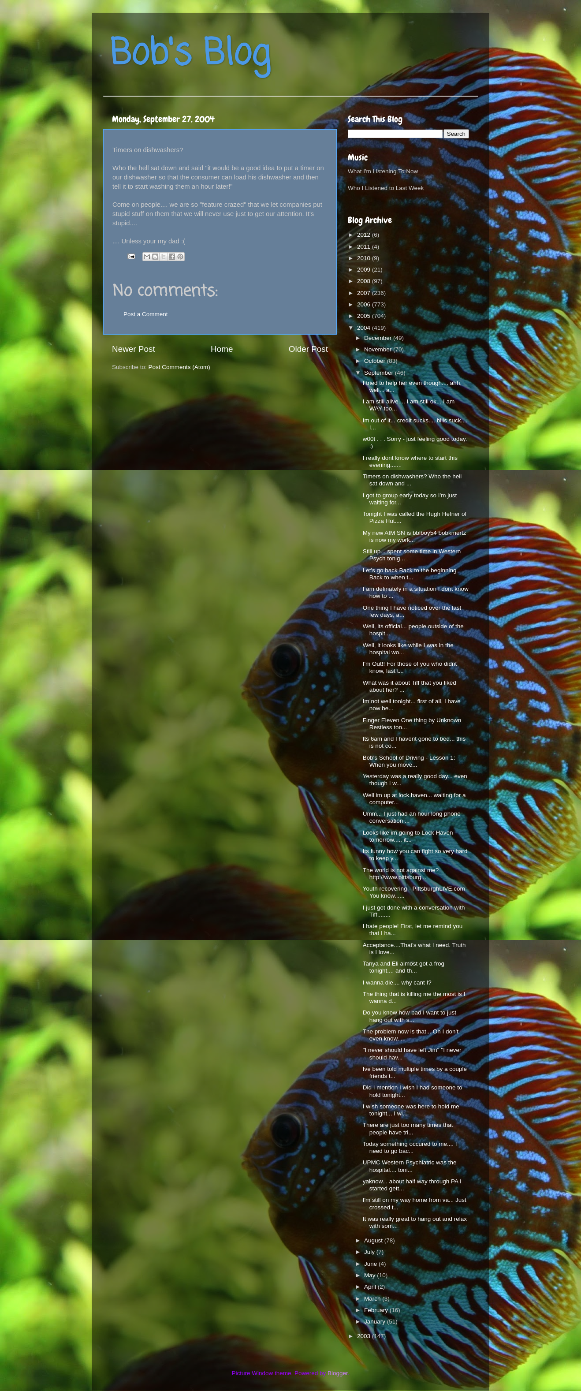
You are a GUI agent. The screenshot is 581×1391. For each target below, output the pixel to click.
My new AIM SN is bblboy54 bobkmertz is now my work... (414, 536)
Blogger (338, 1373)
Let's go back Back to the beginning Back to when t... (410, 574)
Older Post (308, 349)
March (373, 1298)
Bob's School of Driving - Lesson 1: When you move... (409, 761)
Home (222, 349)
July (370, 1252)
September (379, 372)
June (371, 1263)
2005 (364, 316)
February (377, 1310)
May (370, 1275)
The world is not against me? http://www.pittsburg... (401, 873)
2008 (364, 281)
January (375, 1321)
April (371, 1286)
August (374, 1240)
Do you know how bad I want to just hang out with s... (409, 1016)
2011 (364, 246)
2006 (364, 304)
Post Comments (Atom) (179, 367)
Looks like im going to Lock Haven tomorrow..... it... (408, 836)
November (378, 349)
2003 (364, 1336)
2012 (364, 234)
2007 (364, 293)
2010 (364, 258)
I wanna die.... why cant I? (397, 982)
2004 (364, 327)
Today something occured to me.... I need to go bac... (410, 1147)
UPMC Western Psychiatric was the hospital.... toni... (410, 1166)
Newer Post (133, 349)
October (375, 361)
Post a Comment (145, 314)
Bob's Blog (190, 54)
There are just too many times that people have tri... (408, 1128)
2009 (364, 269)
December (378, 338)
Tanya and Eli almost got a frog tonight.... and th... (403, 967)
